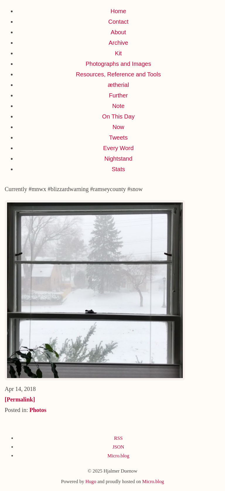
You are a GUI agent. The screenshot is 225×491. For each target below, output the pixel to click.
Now (118, 127)
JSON (118, 447)
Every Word (118, 148)
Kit (118, 53)
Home (118, 11)
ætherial (118, 85)
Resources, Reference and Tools (118, 74)
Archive (118, 43)
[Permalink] (20, 399)
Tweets (118, 137)
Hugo (90, 481)
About (118, 32)
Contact (118, 21)
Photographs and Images (118, 64)
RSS (118, 438)
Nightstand (118, 158)
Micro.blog (118, 456)
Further (118, 95)
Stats (118, 169)
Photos (37, 410)
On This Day (118, 116)
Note (118, 106)
